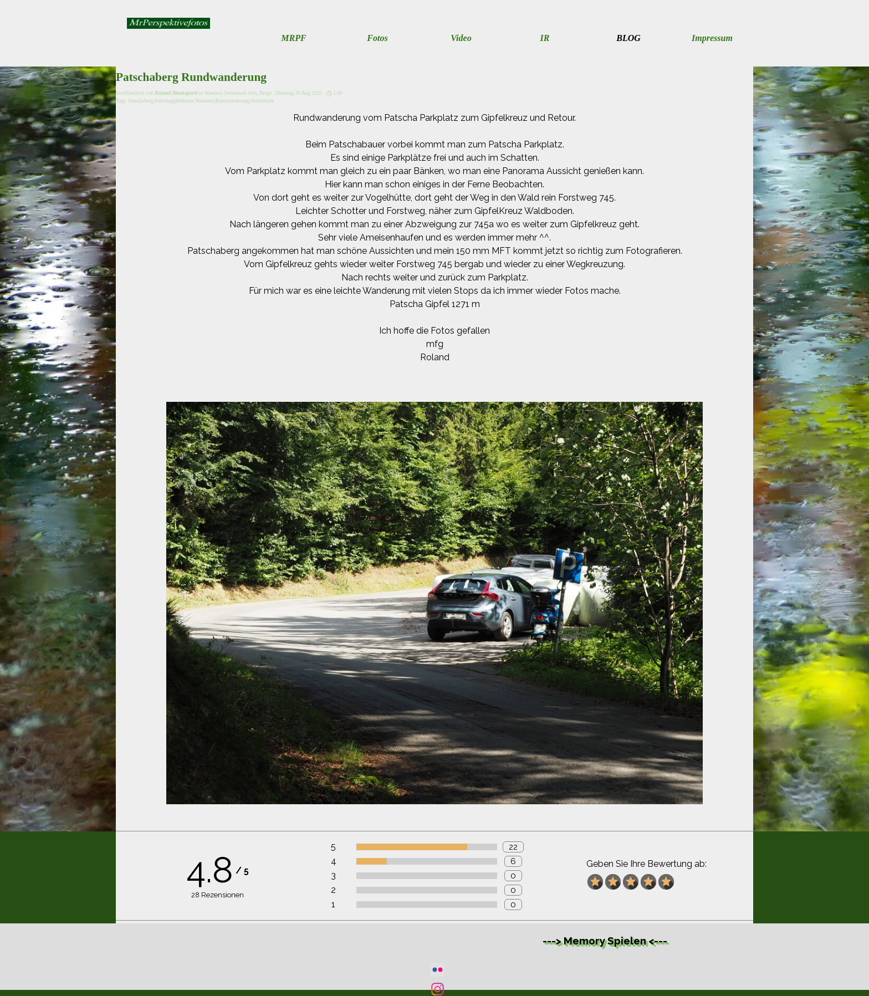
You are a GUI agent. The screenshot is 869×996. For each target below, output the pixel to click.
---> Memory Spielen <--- (605, 940)
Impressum (712, 38)
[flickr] (437, 970)
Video (461, 38)
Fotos (377, 38)
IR (545, 38)
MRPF (293, 38)
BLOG (628, 38)
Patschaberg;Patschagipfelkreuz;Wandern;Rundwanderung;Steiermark (200, 101)
